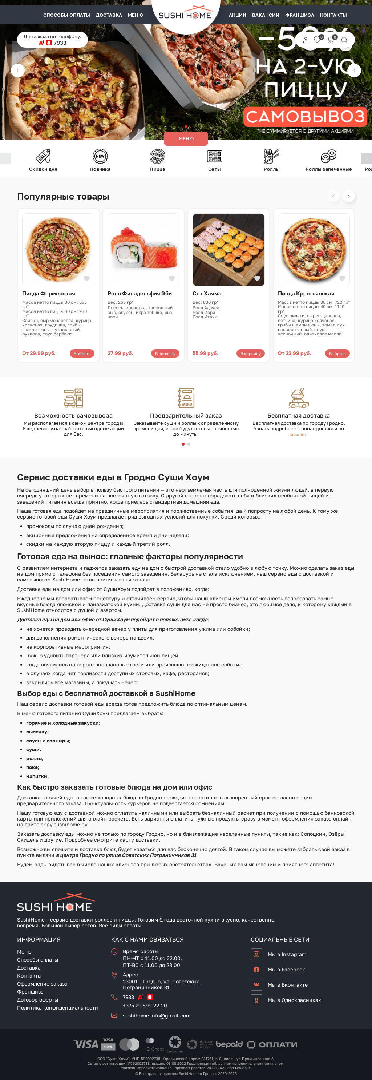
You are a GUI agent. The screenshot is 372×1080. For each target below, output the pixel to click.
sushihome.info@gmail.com (156, 1015)
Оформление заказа (42, 983)
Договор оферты (37, 999)
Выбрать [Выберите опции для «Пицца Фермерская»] (82, 353)
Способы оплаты (66, 15)
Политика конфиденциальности (57, 1007)
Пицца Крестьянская (306, 293)
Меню (135, 15)
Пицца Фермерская (48, 293)
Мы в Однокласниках (294, 1000)
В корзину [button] (165, 353)
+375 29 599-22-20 (145, 1005)
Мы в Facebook (286, 969)
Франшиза (299, 15)
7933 (60, 42)
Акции (237, 15)
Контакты (333, 15)
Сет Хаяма (207, 293)
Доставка (109, 15)
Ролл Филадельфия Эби (140, 293)
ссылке (298, 434)
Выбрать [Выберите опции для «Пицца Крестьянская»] (337, 353)
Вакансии (265, 15)
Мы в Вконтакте (288, 985)
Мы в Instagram (287, 954)
